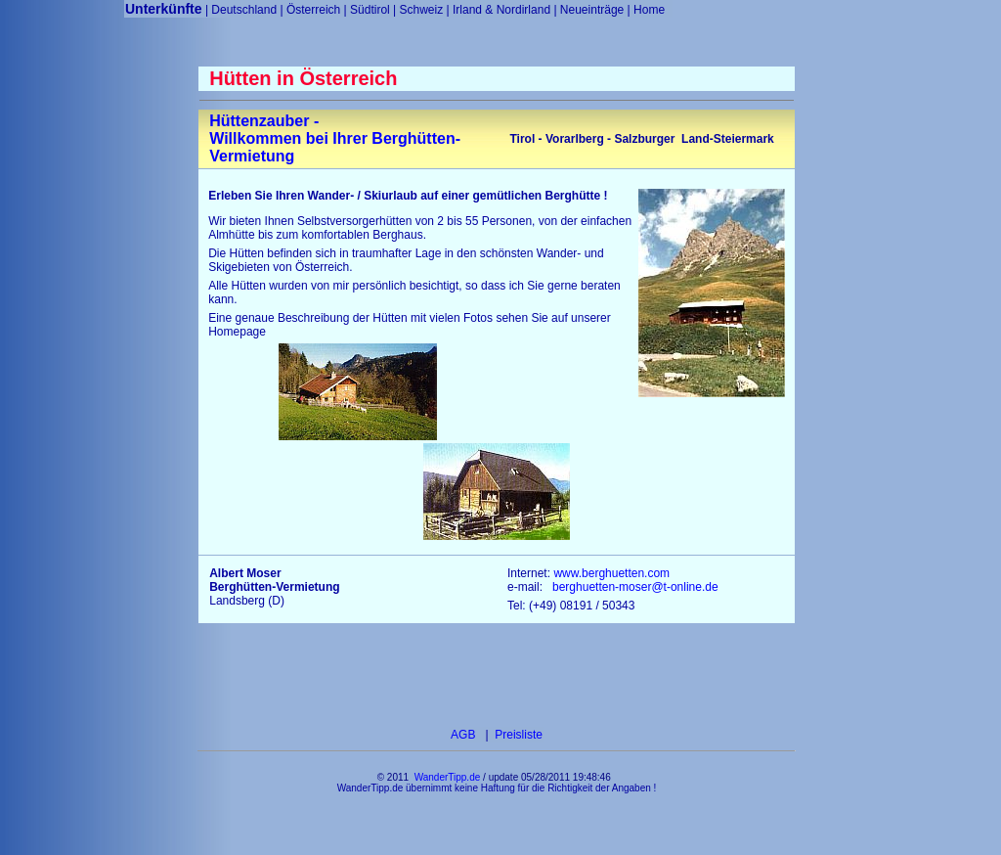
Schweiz (422, 10)
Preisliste (517, 735)
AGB (465, 735)
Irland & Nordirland (501, 10)
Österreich (313, 10)
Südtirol (370, 10)
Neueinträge (592, 10)
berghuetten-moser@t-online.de (635, 587)
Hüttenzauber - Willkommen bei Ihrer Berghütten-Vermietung (334, 138)
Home (649, 10)
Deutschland (244, 10)
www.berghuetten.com (611, 573)
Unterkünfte (163, 9)
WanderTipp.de (447, 777)
